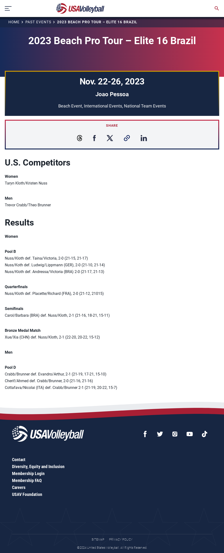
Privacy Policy (121, 539)
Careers (18, 487)
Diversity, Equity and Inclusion (38, 466)
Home (14, 22)
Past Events (38, 22)
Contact (18, 459)
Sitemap (98, 539)
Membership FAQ (27, 480)
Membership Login (28, 473)
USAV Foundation (27, 494)
